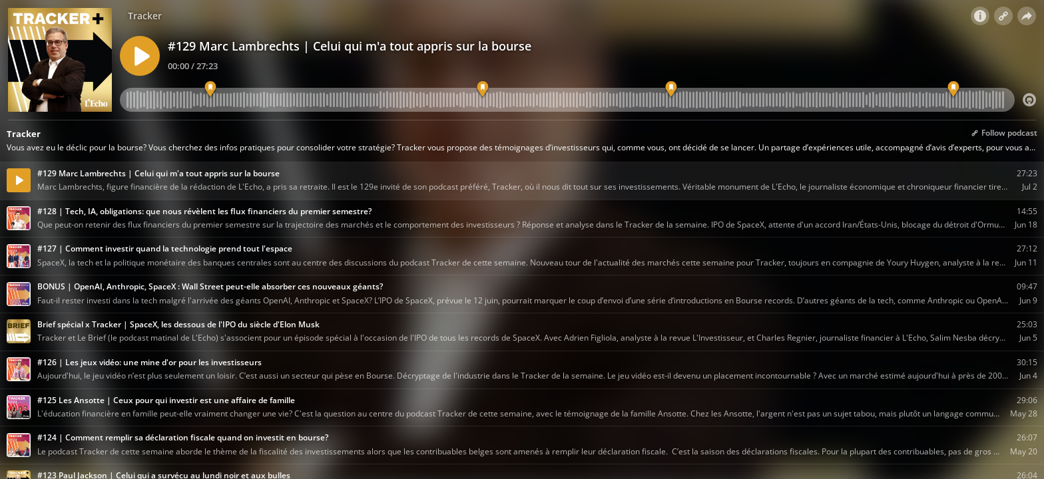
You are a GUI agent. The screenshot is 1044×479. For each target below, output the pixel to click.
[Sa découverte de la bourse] (210, 89)
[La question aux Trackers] (953, 89)
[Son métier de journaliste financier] (482, 89)
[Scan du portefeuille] (670, 89)
